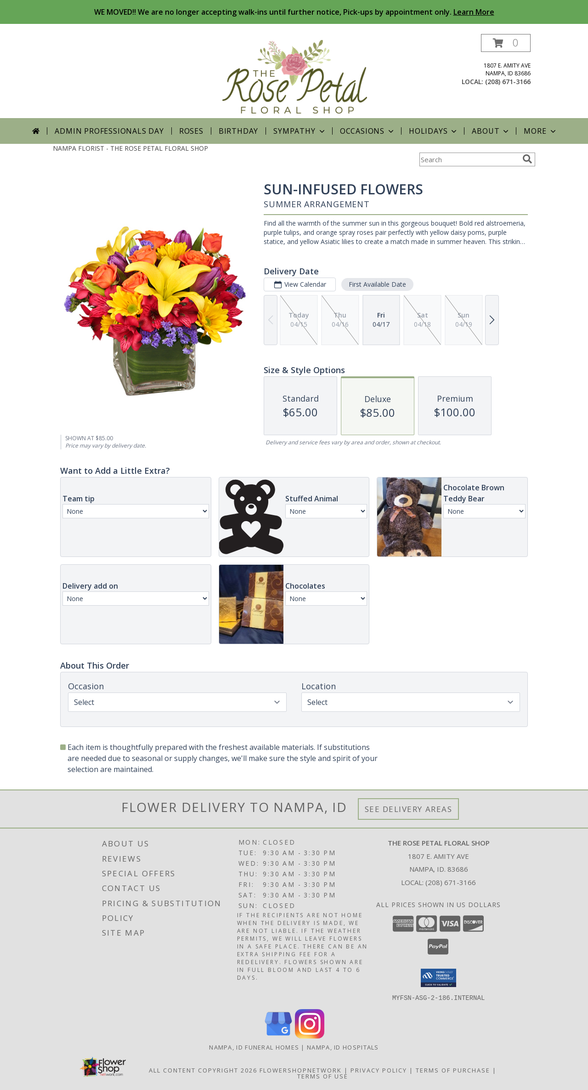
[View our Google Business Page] (278, 1035)
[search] (527, 159)
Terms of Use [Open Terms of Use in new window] (322, 1076)
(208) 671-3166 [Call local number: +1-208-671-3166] (508, 81)
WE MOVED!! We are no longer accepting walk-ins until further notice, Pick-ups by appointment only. (294, 12)
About (491, 131)
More (540, 131)
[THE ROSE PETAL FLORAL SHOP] (295, 76)
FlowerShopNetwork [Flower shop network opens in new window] (301, 1070)
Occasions (368, 131)
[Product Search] (469, 159)
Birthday (238, 131)
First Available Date (377, 284)
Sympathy (299, 131)
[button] (506, 43)
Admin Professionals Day (109, 131)
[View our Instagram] (309, 1035)
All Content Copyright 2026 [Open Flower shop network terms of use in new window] (203, 1070)
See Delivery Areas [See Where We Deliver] (408, 809)
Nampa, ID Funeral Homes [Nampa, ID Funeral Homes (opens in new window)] (254, 1047)
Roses (191, 131)
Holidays (433, 131)
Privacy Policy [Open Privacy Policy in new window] (379, 1070)
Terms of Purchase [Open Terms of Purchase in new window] (453, 1070)
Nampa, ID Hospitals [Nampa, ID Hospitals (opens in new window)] (343, 1047)
